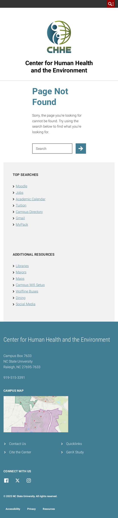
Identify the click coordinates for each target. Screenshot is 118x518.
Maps (20, 279)
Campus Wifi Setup (30, 285)
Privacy (31, 508)
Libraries (22, 266)
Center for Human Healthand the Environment (59, 66)
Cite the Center (20, 452)
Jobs (19, 193)
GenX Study (75, 452)
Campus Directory (29, 212)
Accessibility (13, 508)
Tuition (21, 205)
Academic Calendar (30, 199)
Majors (21, 272)
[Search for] (52, 148)
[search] (111, 4)
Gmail (20, 218)
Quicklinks (74, 444)
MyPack (22, 224)
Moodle (21, 186)
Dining (21, 298)
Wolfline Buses (27, 291)
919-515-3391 (14, 378)
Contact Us (17, 444)
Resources (49, 508)
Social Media (25, 304)
